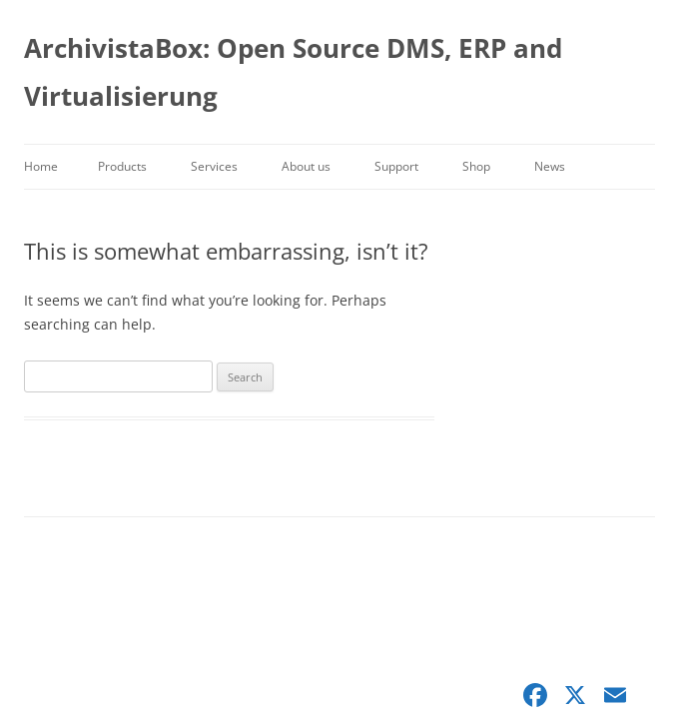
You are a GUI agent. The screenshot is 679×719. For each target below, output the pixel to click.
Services (214, 166)
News (549, 166)
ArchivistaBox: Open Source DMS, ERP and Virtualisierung (293, 72)
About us (306, 166)
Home (41, 166)
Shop (476, 166)
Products (122, 166)
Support (396, 166)
